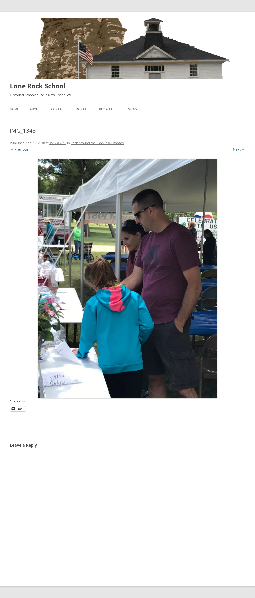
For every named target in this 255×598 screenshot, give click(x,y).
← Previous (19, 149)
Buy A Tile (106, 109)
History (131, 109)
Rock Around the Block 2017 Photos (97, 143)
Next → (239, 149)
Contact (58, 109)
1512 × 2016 (57, 143)
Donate (82, 109)
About (35, 109)
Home (14, 109)
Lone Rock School (37, 85)
